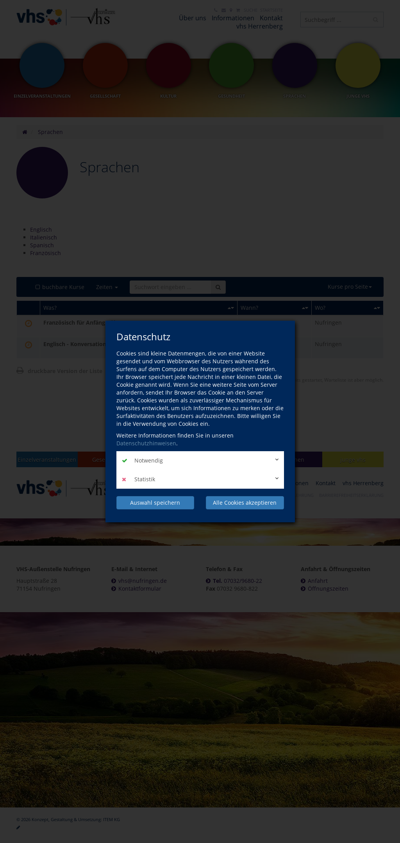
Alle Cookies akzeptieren (245, 502)
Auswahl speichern (155, 502)
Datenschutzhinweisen (146, 443)
